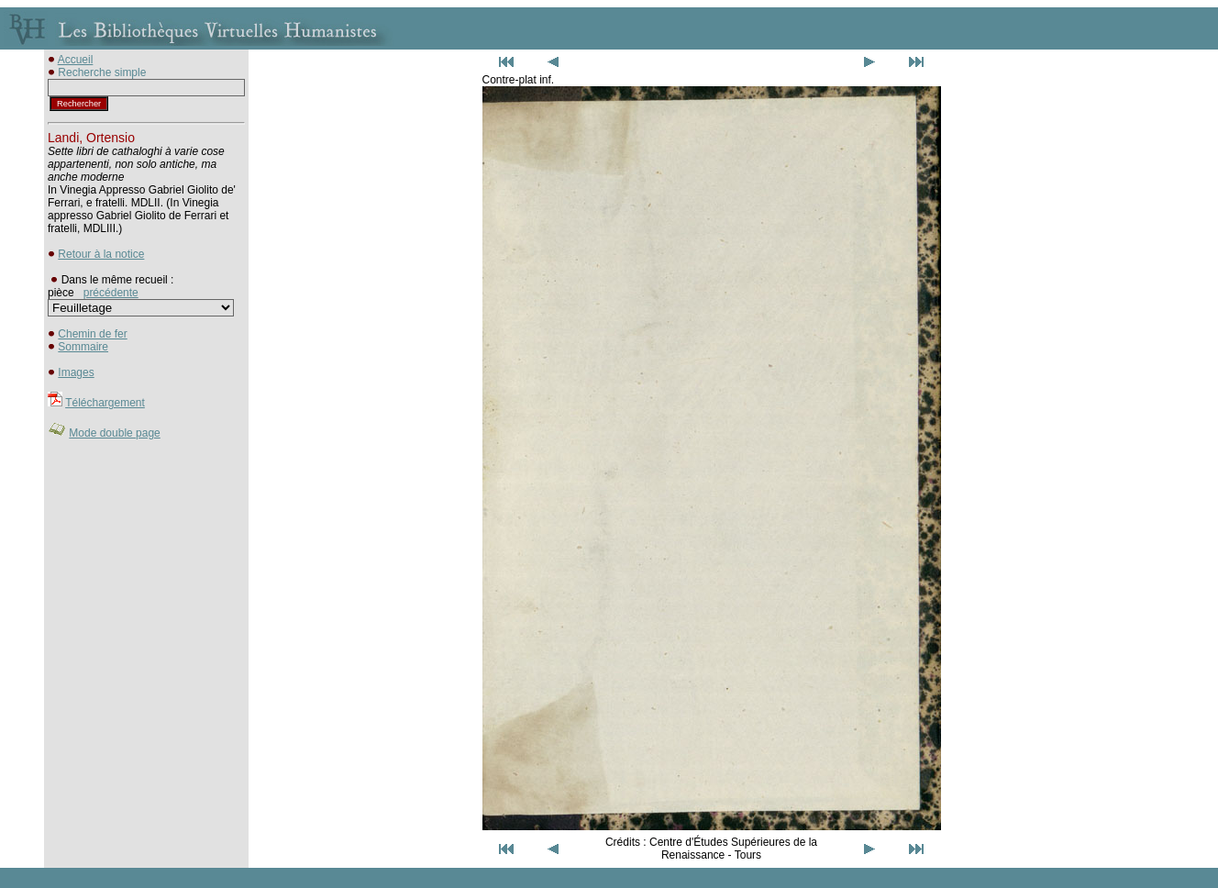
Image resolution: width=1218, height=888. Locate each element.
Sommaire (83, 346)
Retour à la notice (101, 254)
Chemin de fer (92, 333)
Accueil (76, 59)
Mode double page (114, 433)
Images (76, 372)
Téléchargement (105, 402)
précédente (110, 292)
